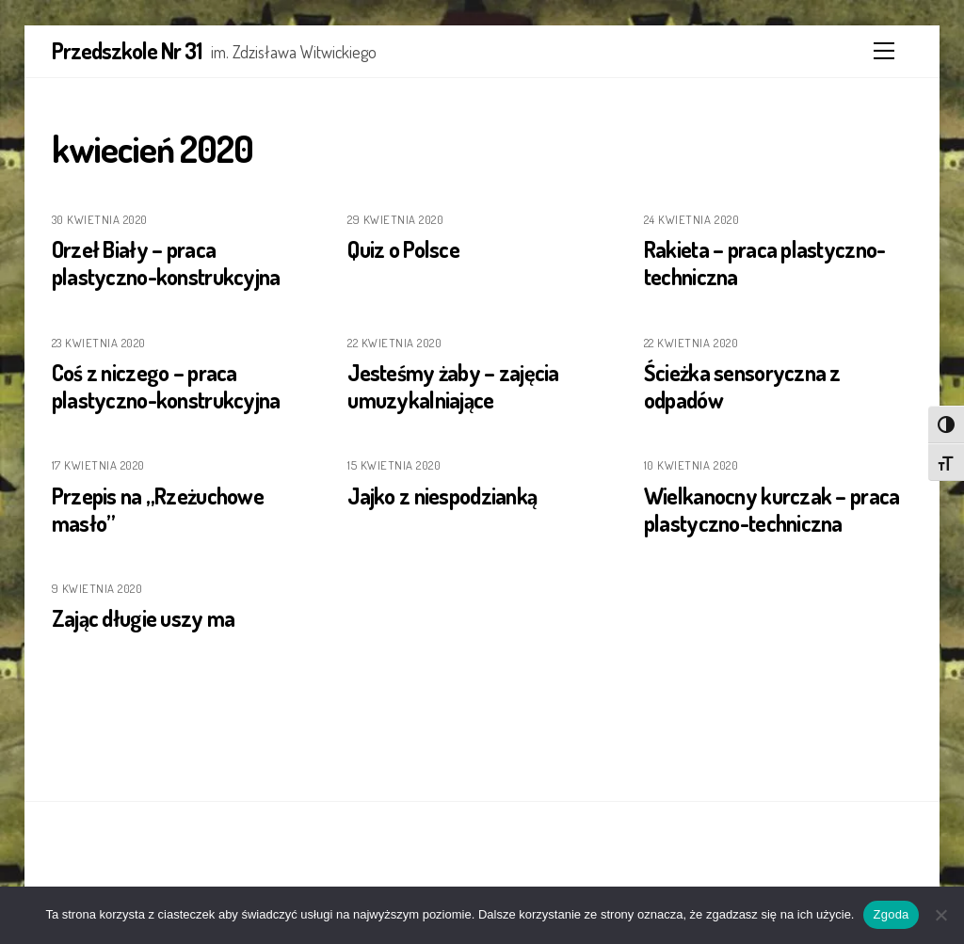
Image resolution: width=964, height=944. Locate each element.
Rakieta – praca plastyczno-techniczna (765, 262)
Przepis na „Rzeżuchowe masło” (158, 509)
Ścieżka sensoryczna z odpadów (742, 386)
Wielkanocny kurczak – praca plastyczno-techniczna (772, 509)
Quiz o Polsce (403, 249)
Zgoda (890, 914)
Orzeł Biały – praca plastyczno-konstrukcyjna (166, 262)
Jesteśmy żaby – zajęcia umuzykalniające (452, 386)
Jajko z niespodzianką (442, 495)
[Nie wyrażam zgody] (940, 914)
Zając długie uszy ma (143, 617)
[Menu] (884, 51)
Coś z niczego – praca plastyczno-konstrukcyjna (166, 386)
